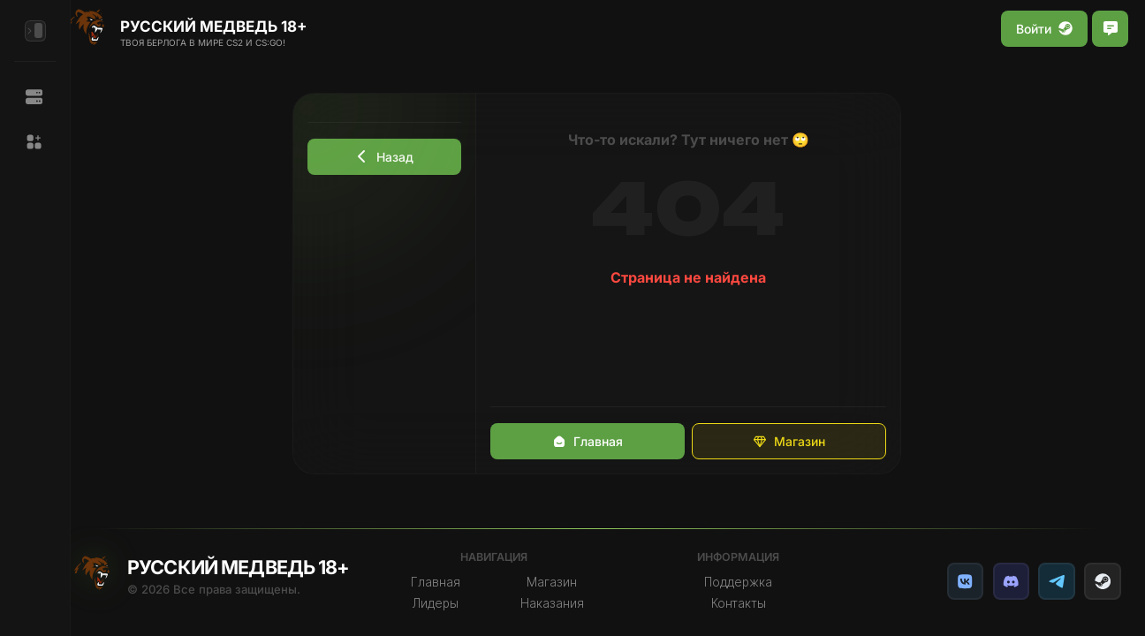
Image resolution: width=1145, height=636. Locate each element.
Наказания (564, 603)
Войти (1044, 28)
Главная (597, 441)
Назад (395, 156)
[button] (35, 142)
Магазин (798, 441)
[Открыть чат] (1110, 29)
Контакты (748, 603)
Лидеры (448, 603)
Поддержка (748, 582)
